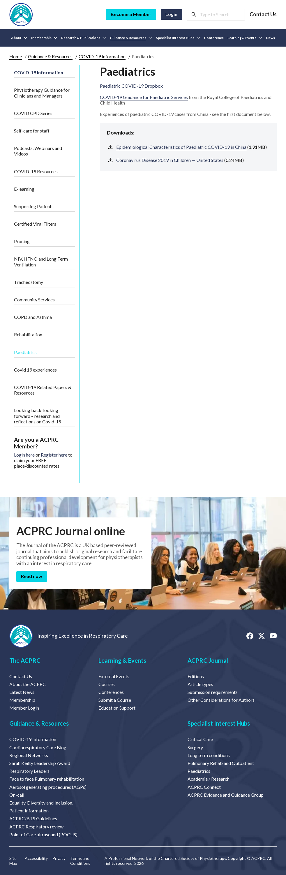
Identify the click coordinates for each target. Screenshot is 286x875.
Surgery (195, 747)
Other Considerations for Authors (221, 700)
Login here (24, 454)
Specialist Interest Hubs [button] (178, 38)
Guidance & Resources (50, 56)
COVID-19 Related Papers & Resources (42, 389)
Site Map (13, 861)
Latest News (21, 692)
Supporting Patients (34, 206)
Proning (22, 241)
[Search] (220, 14)
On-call (16, 795)
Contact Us (263, 14)
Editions (196, 676)
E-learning (24, 189)
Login (171, 14)
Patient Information (29, 810)
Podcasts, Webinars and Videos (38, 150)
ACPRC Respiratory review (36, 826)
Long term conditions (209, 755)
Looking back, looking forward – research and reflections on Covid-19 (37, 415)
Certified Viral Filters (35, 224)
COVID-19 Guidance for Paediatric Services (144, 97)
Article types (200, 684)
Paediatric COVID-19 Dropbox (131, 86)
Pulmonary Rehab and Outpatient (221, 763)
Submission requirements (213, 692)
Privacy (59, 858)
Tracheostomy (28, 282)
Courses (106, 684)
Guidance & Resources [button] (131, 38)
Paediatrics (25, 352)
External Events (113, 676)
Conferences (111, 692)
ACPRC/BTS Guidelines (33, 818)
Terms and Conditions (80, 861)
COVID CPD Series (33, 113)
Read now (31, 576)
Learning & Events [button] (244, 38)
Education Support (116, 707)
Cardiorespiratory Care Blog (37, 747)
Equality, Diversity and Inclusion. (41, 802)
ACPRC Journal (208, 660)
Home (15, 56)
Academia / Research (208, 779)
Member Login (24, 707)
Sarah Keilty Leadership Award (39, 763)
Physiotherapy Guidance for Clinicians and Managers (42, 92)
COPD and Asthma (33, 317)
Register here (54, 454)
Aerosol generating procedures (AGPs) (47, 787)
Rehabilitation (28, 334)
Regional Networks (28, 755)
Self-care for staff (32, 130)
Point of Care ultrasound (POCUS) (43, 834)
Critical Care (200, 739)
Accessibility (36, 858)
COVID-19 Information (102, 56)
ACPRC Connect (204, 787)
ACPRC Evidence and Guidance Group (226, 795)
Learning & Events (122, 660)
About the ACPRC (27, 684)
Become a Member (131, 14)
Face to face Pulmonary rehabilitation (46, 779)
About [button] (19, 38)
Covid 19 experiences (35, 369)
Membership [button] (44, 38)
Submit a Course (114, 700)
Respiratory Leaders (29, 771)
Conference (214, 38)
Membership (22, 700)
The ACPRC (24, 660)
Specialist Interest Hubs (219, 723)
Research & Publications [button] (83, 38)
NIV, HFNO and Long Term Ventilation (41, 261)
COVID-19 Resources (36, 171)
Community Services (34, 299)
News (270, 38)
